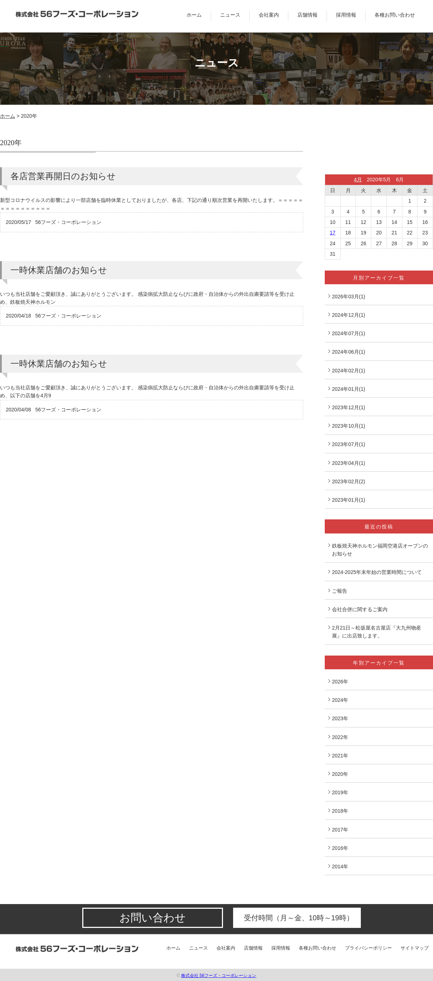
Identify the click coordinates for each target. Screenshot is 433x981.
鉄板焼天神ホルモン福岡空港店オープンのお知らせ (380, 550)
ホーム (194, 15)
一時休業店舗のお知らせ (58, 270)
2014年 (340, 866)
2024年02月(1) (348, 370)
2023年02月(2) (348, 481)
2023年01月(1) (348, 500)
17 (333, 232)
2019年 (340, 792)
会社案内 (269, 15)
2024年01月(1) (348, 389)
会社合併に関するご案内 (360, 609)
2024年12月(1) (348, 315)
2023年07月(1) (348, 444)
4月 (358, 179)
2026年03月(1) (348, 296)
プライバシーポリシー (368, 948)
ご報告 (339, 591)
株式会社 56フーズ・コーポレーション (219, 975)
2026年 (340, 681)
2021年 (340, 756)
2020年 (340, 774)
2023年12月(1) (348, 407)
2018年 (340, 811)
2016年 (340, 848)
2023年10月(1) (348, 426)
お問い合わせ (152, 918)
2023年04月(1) (348, 463)
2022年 (340, 737)
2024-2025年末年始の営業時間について (377, 572)
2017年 (340, 830)
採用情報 (346, 15)
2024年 (340, 700)
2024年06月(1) (348, 352)
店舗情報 (307, 15)
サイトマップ (415, 948)
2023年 (340, 718)
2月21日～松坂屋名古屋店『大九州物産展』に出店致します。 (376, 632)
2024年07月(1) (348, 333)
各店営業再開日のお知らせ (63, 176)
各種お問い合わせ (395, 15)
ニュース (230, 15)
